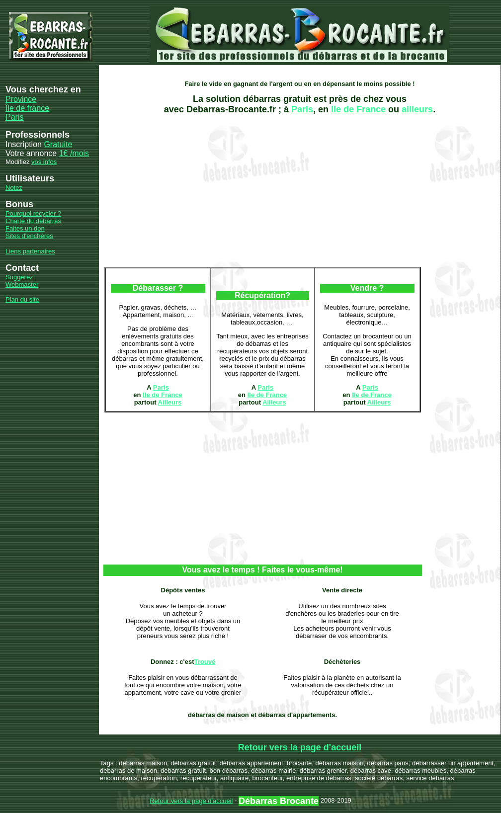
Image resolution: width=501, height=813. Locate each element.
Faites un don (25, 228)
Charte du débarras (33, 221)
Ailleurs (170, 402)
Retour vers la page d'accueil (299, 747)
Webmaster (21, 284)
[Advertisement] (214, 190)
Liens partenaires (30, 251)
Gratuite (58, 144)
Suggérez (19, 277)
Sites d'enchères (29, 236)
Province (20, 99)
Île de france (27, 108)
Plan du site (22, 299)
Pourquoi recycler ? (33, 213)
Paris (14, 117)
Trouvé (204, 661)
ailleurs (417, 109)
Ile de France (358, 109)
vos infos (44, 161)
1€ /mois (74, 153)
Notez (13, 187)
